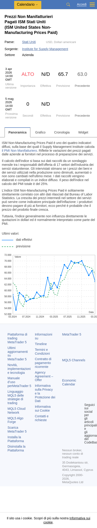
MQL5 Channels (73, 360)
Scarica (17, 429)
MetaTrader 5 (71, 334)
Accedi (82, 4)
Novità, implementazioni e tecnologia (19, 368)
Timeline (41, 344)
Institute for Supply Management (45, 49)
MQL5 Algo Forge (15, 420)
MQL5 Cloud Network (17, 410)
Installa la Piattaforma (16, 439)
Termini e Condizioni (42, 351)
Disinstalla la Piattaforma (17, 448)
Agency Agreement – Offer (44, 376)
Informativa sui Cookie (43, 408)
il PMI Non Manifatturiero (19, 150)
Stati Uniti (29, 42)
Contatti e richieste (42, 418)
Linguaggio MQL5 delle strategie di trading (16, 397)
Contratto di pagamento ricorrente (43, 363)
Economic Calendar (69, 382)
